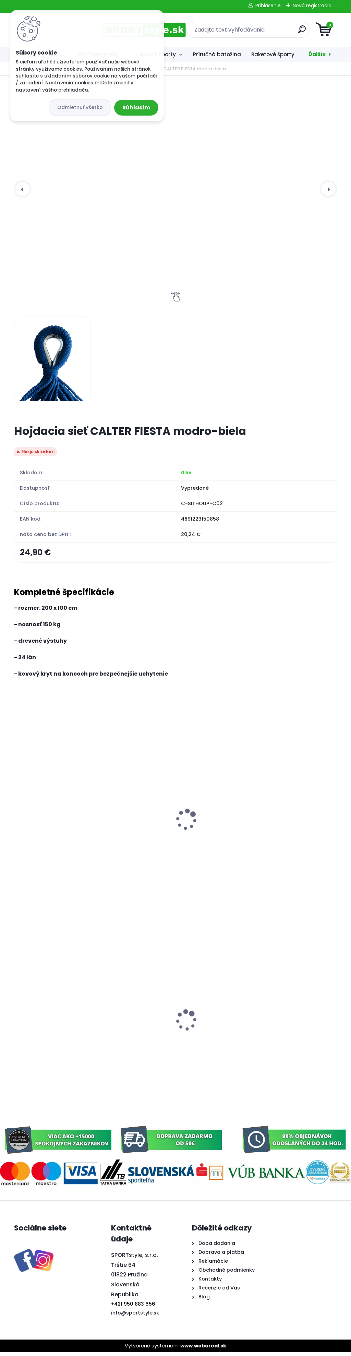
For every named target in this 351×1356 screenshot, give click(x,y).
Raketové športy (272, 54)
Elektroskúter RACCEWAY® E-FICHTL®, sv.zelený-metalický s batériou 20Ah (58, 1040)
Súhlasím (136, 107)
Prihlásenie (268, 5)
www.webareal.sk (203, 1349)
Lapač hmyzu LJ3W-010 (159, 832)
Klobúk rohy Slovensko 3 (160, 1033)
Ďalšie (317, 54)
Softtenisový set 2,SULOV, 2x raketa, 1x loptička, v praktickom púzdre (284, 972)
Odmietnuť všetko (80, 107)
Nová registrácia (312, 5)
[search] (258, 32)
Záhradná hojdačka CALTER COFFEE (275, 835)
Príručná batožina (217, 54)
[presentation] (22, 189)
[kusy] (36, 883)
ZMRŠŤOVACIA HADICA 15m (54, 832)
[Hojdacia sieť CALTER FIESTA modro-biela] (52, 360)
